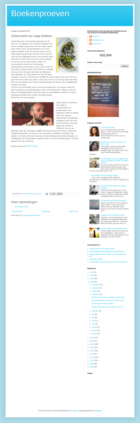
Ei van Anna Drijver (108, 127)
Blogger (99, 411)
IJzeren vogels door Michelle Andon (114, 229)
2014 (92, 347)
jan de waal (96, 44)
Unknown (95, 36)
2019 (92, 279)
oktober (95, 291)
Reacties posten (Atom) (31, 215)
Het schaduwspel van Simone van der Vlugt (107, 300)
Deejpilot (74, 411)
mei (93, 321)
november (96, 288)
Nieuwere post (17, 211)
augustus (95, 311)
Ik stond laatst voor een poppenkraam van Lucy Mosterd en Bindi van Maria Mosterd (115, 161)
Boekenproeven (40, 13)
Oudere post (73, 211)
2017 (92, 338)
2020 (92, 275)
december (96, 285)
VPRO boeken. (32, 146)
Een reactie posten (21, 207)
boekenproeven (98, 40)
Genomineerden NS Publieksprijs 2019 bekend (106, 251)
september (96, 294)
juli (93, 314)
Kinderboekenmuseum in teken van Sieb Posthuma (108, 262)
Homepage (46, 211)
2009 (92, 364)
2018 (92, 282)
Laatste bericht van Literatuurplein (101, 249)
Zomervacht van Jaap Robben (102, 304)
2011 (92, 357)
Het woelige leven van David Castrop (104, 175)
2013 (92, 351)
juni (93, 317)
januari (94, 334)
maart (94, 327)
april (94, 324)
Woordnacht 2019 (96, 259)
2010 (92, 360)
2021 (92, 272)
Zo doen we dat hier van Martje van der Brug (107, 297)
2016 (92, 341)
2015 (92, 344)
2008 (92, 367)
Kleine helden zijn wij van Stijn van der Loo (107, 307)
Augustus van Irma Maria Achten (113, 215)
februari (95, 330)
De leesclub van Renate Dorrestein (114, 201)
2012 (92, 354)
